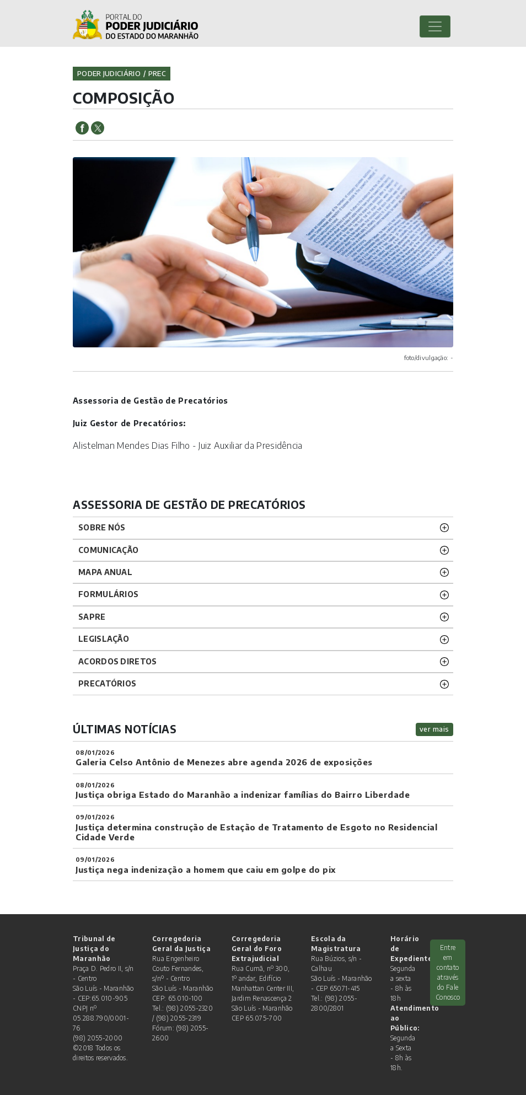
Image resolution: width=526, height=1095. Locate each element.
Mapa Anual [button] (105, 572)
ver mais (434, 728)
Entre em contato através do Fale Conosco (448, 972)
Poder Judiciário (109, 73)
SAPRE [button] (92, 616)
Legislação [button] (103, 638)
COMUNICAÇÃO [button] (108, 550)
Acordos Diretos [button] (117, 661)
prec (157, 73)
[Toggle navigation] (435, 26)
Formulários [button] (108, 594)
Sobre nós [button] (102, 527)
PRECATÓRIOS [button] (107, 683)
